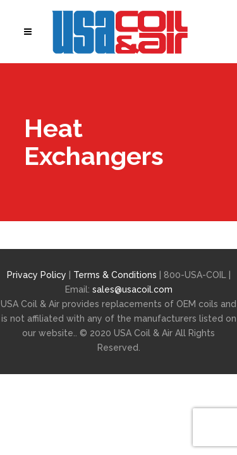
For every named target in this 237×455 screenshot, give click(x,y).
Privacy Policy (36, 275)
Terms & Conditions (116, 275)
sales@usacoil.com (132, 289)
